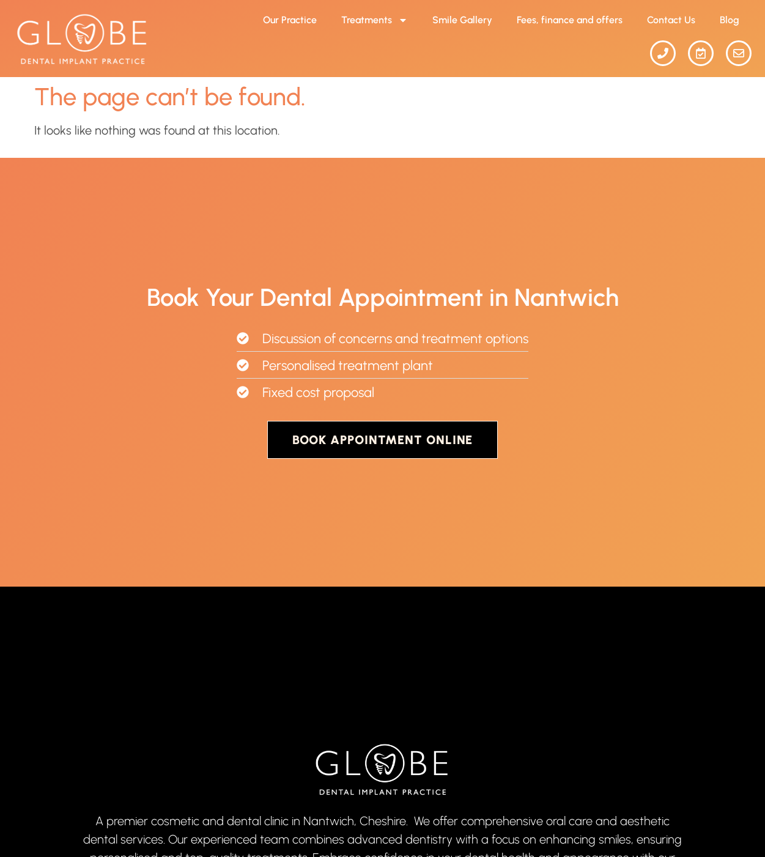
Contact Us (671, 20)
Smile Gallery (462, 20)
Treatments (374, 20)
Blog (729, 20)
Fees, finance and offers (570, 20)
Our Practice (290, 20)
